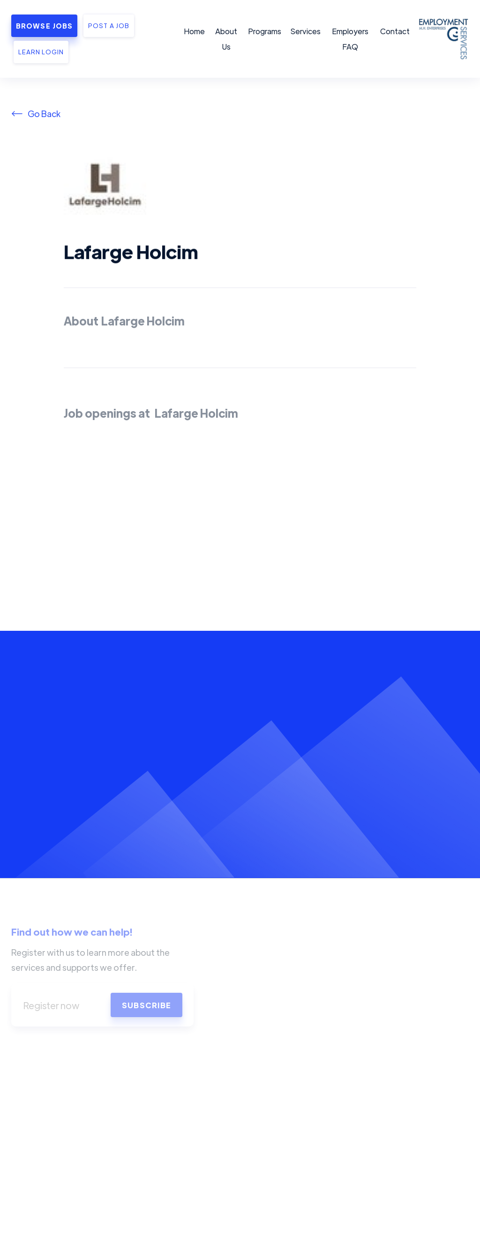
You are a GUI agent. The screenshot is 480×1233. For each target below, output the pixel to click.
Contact (395, 31)
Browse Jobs (44, 26)
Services (306, 31)
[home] (442, 38)
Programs (264, 31)
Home (194, 31)
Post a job (108, 26)
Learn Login (41, 52)
